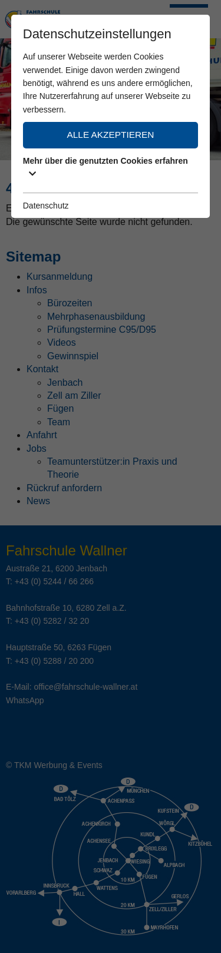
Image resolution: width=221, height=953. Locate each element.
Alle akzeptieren (110, 135)
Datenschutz (46, 205)
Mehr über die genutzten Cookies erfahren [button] (105, 167)
